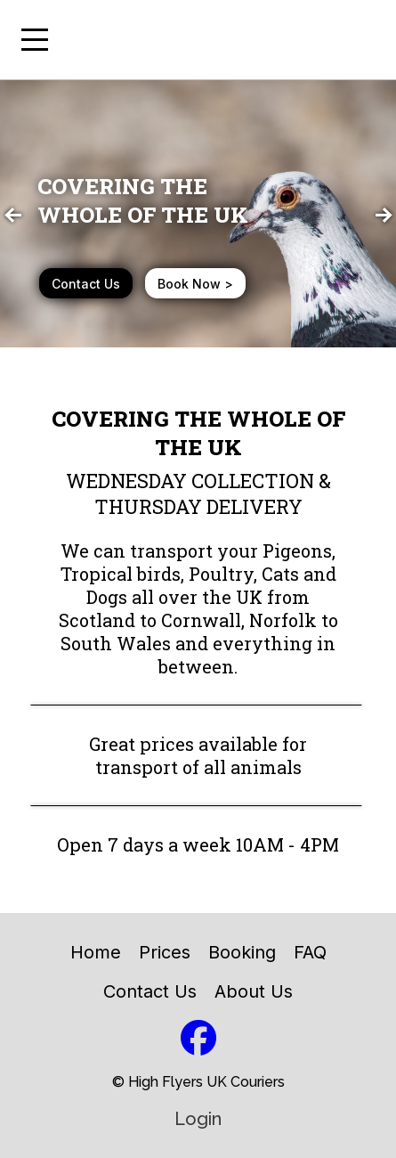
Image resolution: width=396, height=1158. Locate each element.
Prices (164, 952)
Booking (242, 952)
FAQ (310, 952)
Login (198, 1118)
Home (95, 952)
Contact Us (150, 991)
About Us (253, 991)
